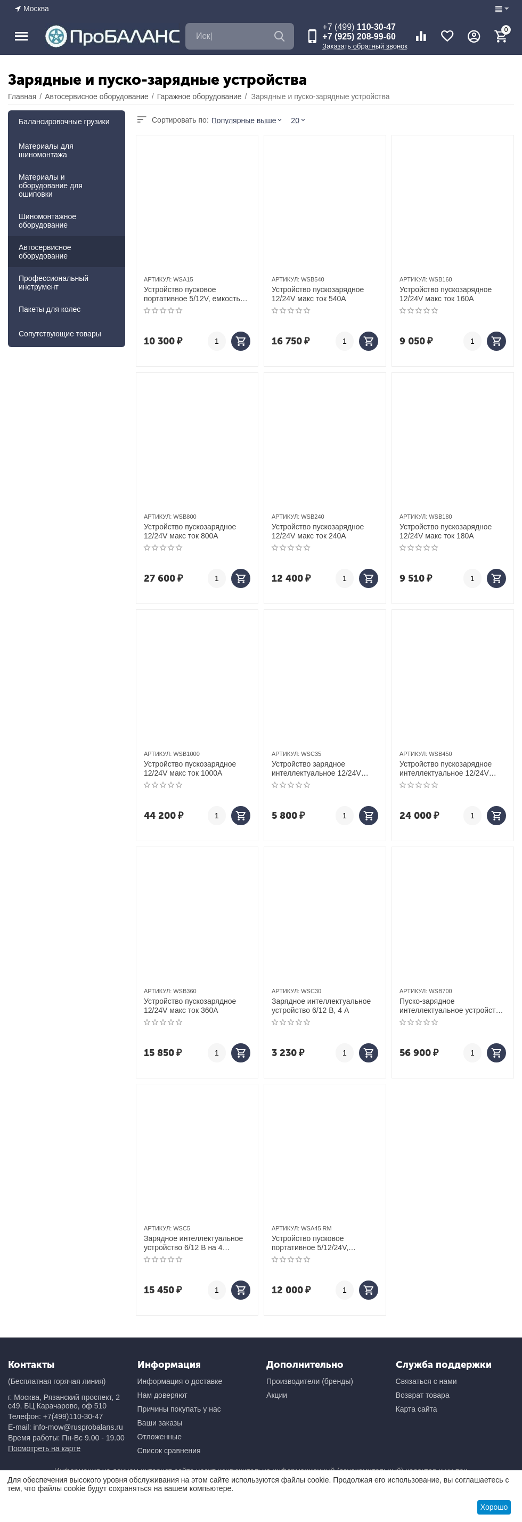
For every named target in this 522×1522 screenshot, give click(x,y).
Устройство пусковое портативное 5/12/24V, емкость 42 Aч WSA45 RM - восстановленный (319, 1243)
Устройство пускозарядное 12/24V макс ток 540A (318, 294)
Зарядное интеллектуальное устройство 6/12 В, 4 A (321, 1005)
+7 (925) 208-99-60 (358, 36)
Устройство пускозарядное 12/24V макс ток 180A (445, 531)
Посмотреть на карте (44, 1448)
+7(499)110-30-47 (73, 1416)
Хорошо (494, 1507)
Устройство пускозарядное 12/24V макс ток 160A (445, 294)
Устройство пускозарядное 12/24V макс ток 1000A (190, 768)
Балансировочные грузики (64, 121)
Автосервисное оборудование (45, 251)
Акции (276, 1395)
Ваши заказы (160, 1423)
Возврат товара (423, 1395)
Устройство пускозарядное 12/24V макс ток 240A (318, 531)
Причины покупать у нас (179, 1409)
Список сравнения (169, 1450)
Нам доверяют (162, 1395)
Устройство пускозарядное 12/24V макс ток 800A (190, 531)
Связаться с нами (426, 1381)
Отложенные (159, 1436)
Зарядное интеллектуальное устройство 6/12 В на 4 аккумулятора (193, 1243)
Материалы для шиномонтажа (46, 150)
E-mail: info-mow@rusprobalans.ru (65, 1427)
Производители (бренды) (309, 1381)
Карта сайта (416, 1409)
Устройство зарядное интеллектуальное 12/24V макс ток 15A (316, 769)
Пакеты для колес (49, 309)
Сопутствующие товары (60, 333)
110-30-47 (358, 26)
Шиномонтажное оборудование (47, 220)
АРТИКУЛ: (158, 279)
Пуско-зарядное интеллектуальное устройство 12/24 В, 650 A (451, 1006)
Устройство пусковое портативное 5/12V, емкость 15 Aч (192, 294)
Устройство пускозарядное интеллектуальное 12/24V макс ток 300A (445, 769)
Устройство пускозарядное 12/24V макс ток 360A (190, 1005)
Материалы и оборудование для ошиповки (51, 185)
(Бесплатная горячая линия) (56, 1381)
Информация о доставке (180, 1381)
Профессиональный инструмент (53, 282)
